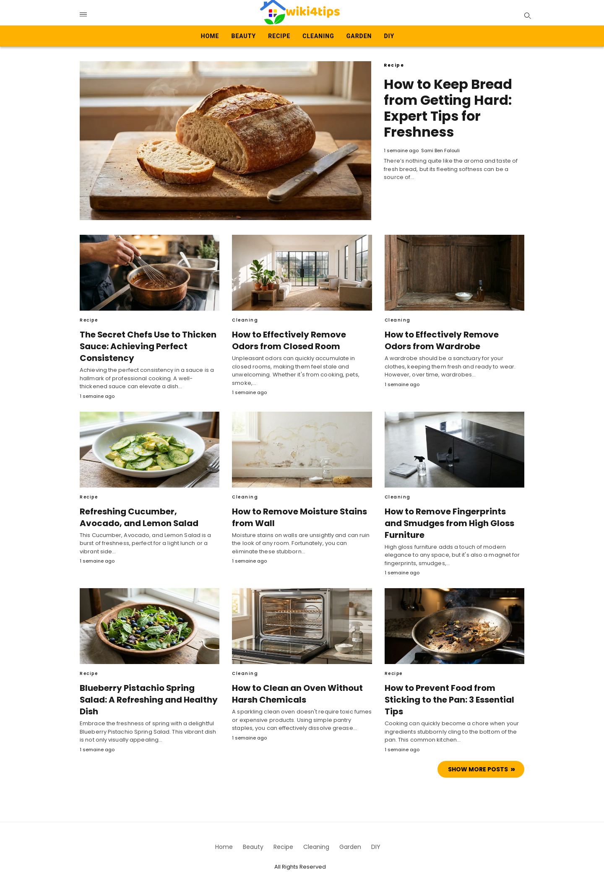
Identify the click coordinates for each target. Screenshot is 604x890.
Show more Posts (478, 769)
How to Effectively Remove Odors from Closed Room (301, 340)
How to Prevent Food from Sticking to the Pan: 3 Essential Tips (447, 699)
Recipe (279, 36)
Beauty (244, 36)
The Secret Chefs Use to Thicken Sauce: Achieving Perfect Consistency (146, 346)
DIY (389, 36)
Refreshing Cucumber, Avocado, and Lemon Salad (147, 517)
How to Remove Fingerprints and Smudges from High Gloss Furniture (452, 523)
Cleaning (318, 36)
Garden (359, 36)
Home (210, 36)
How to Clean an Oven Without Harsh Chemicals (296, 694)
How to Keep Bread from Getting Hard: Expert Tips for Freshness (448, 108)
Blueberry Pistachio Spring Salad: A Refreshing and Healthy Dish (148, 694)
